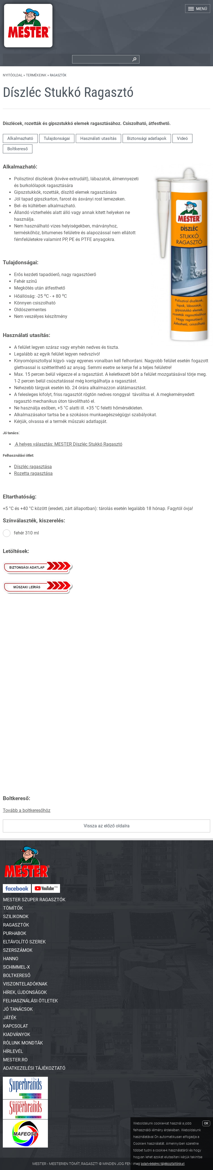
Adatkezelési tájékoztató (34, 1068)
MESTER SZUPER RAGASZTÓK (34, 899)
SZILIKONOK (15, 916)
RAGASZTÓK (16, 925)
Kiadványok (16, 1034)
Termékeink (36, 75)
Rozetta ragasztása (33, 473)
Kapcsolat (15, 1026)
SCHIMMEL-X (16, 967)
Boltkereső (17, 148)
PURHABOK (14, 933)
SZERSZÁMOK (17, 950)
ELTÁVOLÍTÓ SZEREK (24, 941)
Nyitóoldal (13, 75)
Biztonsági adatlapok (147, 138)
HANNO (10, 958)
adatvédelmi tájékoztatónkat (163, 1164)
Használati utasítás (98, 138)
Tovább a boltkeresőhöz (26, 810)
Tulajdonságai (57, 138)
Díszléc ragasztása (33, 466)
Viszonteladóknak (25, 984)
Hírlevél (13, 1051)
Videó (182, 138)
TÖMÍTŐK (13, 908)
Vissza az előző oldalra (107, 825)
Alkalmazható (20, 138)
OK (206, 1123)
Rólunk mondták (23, 1043)
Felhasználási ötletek (30, 1000)
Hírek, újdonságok (25, 992)
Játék (9, 1017)
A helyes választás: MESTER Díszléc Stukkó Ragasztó (68, 444)
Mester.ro (15, 1059)
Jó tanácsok (18, 1009)
